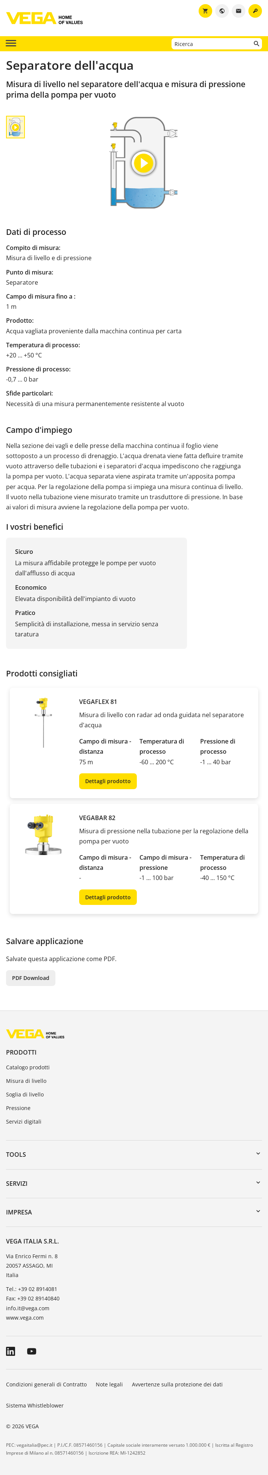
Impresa (19, 1212)
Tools (16, 1154)
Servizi (17, 1183)
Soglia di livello (25, 1094)
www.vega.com (25, 1317)
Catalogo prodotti (28, 1067)
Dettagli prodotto (108, 781)
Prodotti (21, 1052)
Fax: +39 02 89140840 (33, 1298)
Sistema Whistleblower (35, 1405)
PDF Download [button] (30, 977)
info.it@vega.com (27, 1308)
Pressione (18, 1108)
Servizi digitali (23, 1121)
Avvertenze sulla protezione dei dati (177, 1384)
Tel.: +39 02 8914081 (31, 1289)
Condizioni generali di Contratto (46, 1384)
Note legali (109, 1384)
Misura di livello (26, 1080)
